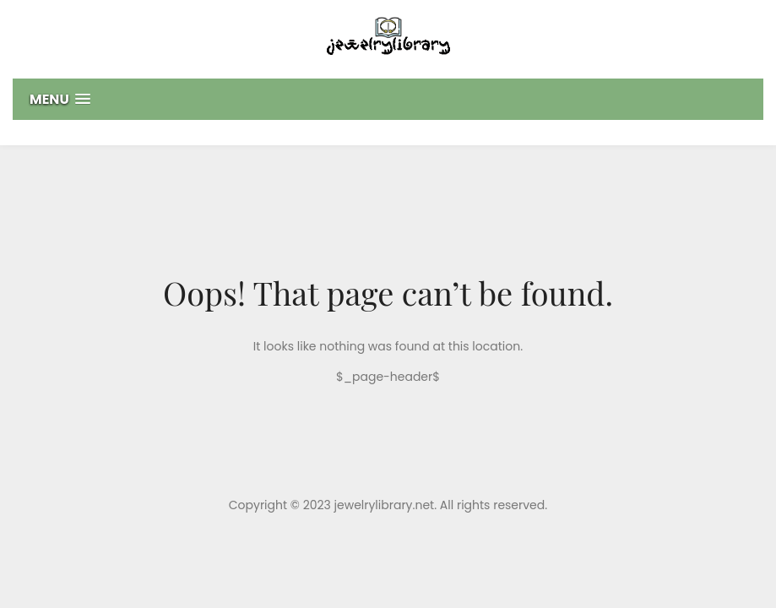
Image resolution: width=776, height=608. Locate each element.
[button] (388, 99)
